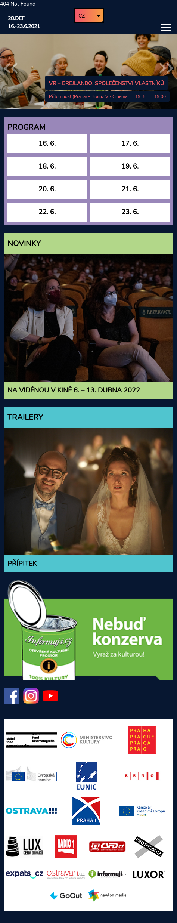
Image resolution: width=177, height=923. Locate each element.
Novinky (24, 243)
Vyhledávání (147, 27)
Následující (166, 68)
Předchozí (11, 68)
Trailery (25, 417)
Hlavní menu (166, 27)
